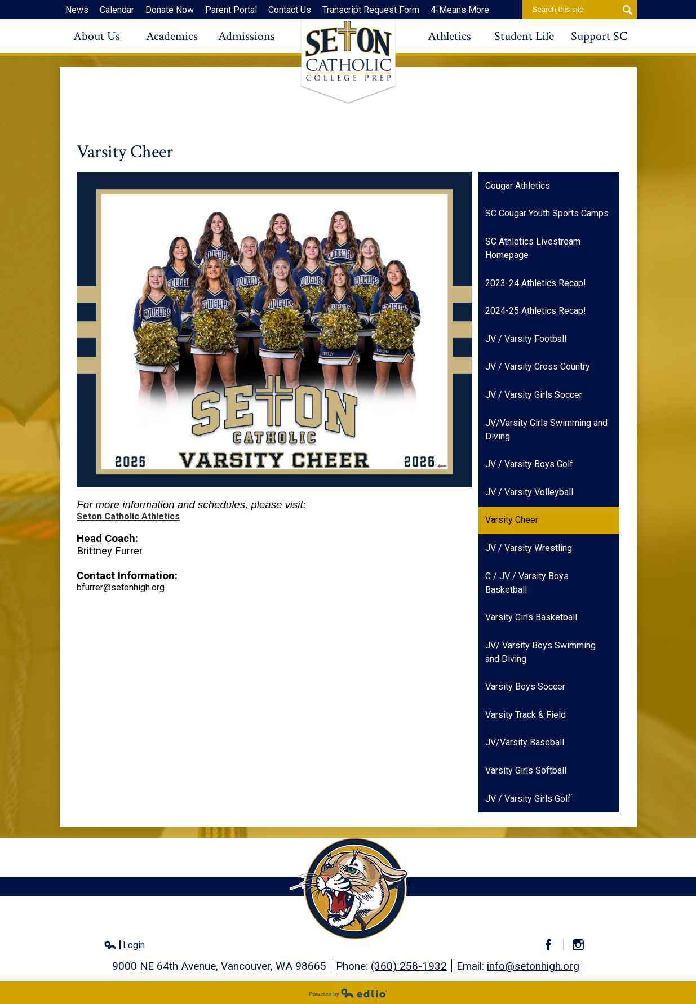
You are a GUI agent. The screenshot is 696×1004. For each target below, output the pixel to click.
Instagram (583, 944)
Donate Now (169, 10)
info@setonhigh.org (533, 965)
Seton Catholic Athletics (128, 516)
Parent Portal (231, 10)
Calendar (117, 10)
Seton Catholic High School (348, 61)
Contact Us (289, 10)
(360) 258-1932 (409, 965)
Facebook (553, 944)
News (76, 10)
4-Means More (460, 10)
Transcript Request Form (370, 10)
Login (124, 945)
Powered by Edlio (348, 992)
